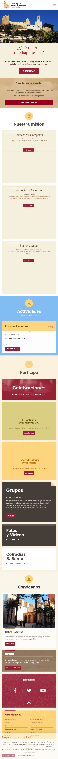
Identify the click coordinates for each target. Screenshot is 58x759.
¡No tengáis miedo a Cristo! (17, 338)
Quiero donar (29, 102)
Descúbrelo (29, 433)
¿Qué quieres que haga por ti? (29, 50)
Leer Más (10, 644)
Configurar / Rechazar (25, 755)
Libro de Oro (34, 726)
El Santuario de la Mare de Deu (29, 421)
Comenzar (29, 71)
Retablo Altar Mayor (11, 729)
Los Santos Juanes (36, 723)
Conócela (29, 473)
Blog (50, 326)
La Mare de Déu (35, 732)
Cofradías (8, 723)
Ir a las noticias (13, 668)
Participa (28, 205)
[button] (27, 39)
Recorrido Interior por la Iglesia (29, 461)
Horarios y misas (10, 719)
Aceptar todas (8, 755)
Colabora (28, 261)
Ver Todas (13, 349)
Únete (28, 150)
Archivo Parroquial (36, 729)
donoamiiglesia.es (38, 96)
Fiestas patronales (10, 726)
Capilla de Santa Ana (37, 719)
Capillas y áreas (10, 732)
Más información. (48, 749)
